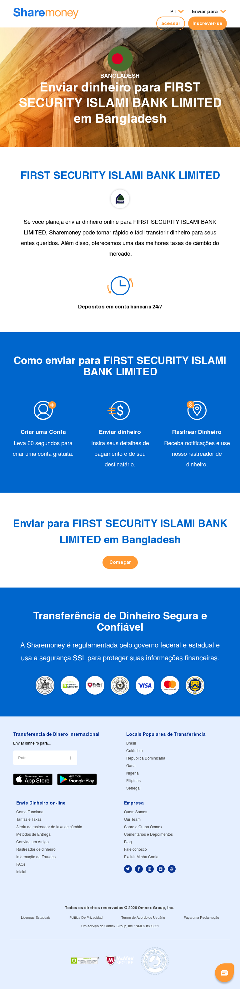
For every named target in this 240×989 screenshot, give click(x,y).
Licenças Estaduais (36, 917)
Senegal (133, 788)
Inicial (21, 872)
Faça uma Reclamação (201, 917)
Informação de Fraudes (36, 857)
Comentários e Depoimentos (148, 834)
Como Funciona (29, 812)
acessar (170, 23)
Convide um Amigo (32, 842)
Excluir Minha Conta (141, 857)
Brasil (131, 743)
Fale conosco (135, 849)
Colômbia (134, 751)
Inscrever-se (207, 23)
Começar (120, 562)
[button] (209, 12)
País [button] (22, 758)
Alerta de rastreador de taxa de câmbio (49, 827)
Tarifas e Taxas (29, 819)
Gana (131, 766)
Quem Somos (135, 812)
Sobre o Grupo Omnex (143, 827)
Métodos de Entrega (33, 834)
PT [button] (173, 11)
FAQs (20, 864)
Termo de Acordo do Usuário (143, 917)
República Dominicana (145, 758)
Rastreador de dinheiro (36, 849)
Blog (128, 842)
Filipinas (133, 781)
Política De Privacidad (85, 917)
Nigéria (132, 773)
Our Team (132, 819)
